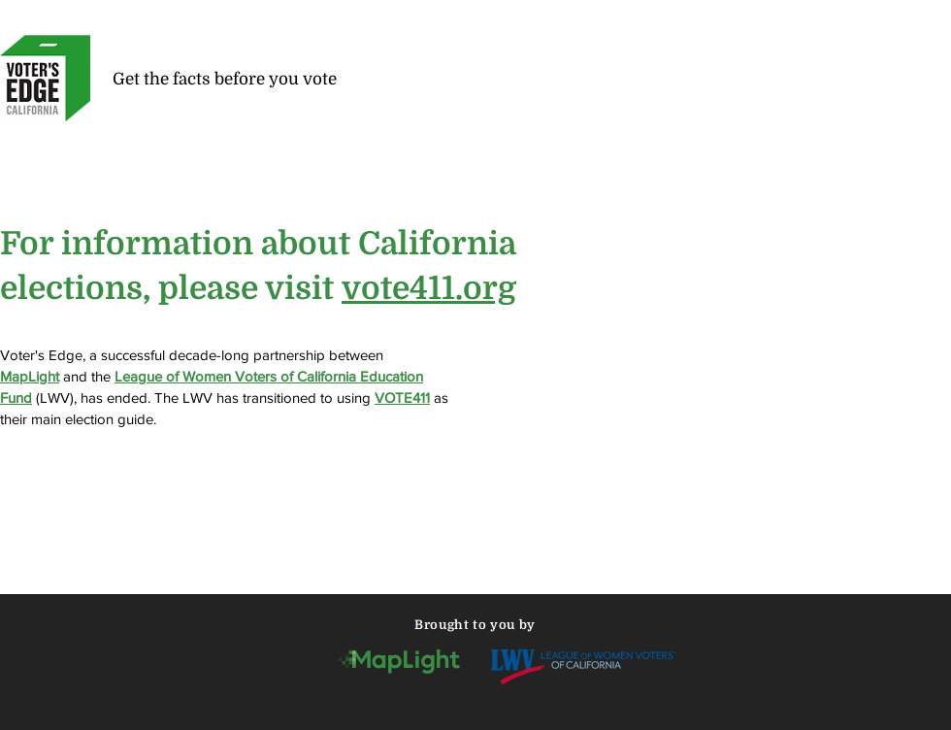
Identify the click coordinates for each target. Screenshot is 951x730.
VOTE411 (402, 397)
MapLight (29, 376)
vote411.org (429, 288)
